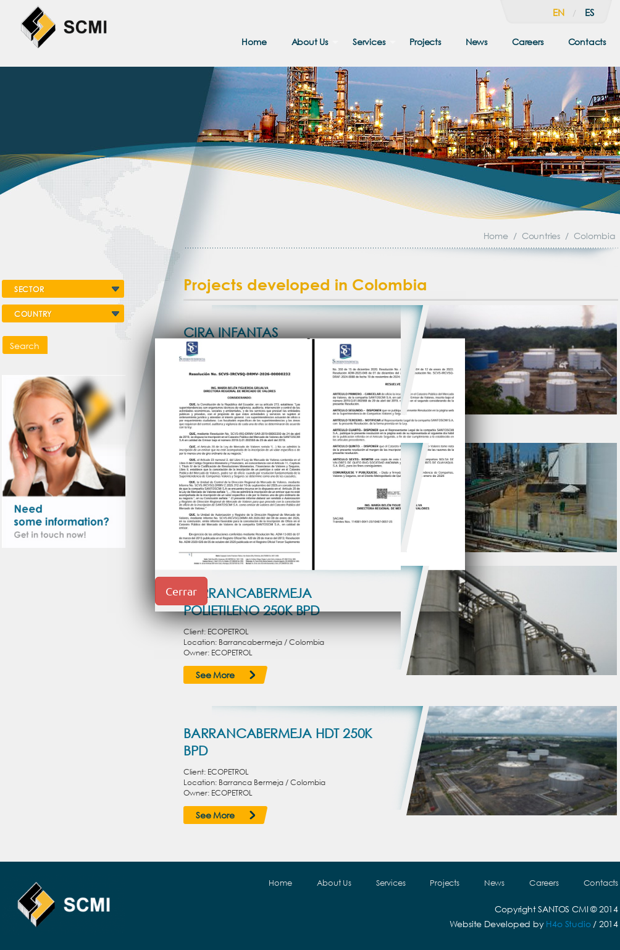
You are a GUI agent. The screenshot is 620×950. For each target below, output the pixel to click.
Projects (424, 42)
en (558, 12)
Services (369, 42)
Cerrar (181, 590)
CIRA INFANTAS (230, 332)
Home (253, 42)
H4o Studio (568, 924)
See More (215, 675)
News (476, 42)
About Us (309, 42)
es (589, 12)
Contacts (587, 42)
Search (25, 345)
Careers (527, 42)
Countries (541, 236)
